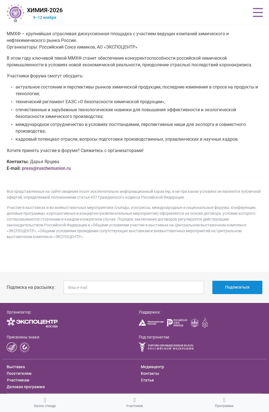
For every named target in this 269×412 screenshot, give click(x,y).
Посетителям (19, 373)
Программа (224, 402)
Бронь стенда (45, 402)
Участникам (18, 380)
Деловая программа (26, 387)
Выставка (16, 367)
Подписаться (237, 287)
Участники (134, 402)
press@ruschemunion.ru (46, 168)
